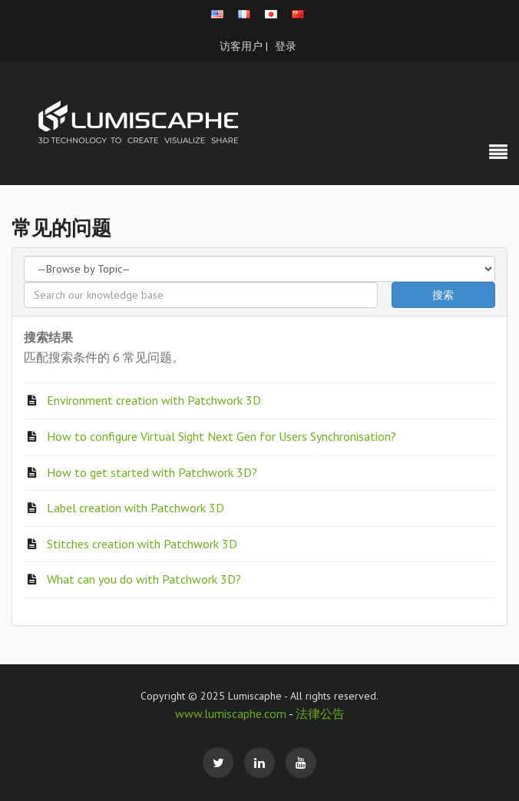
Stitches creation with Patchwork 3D (142, 543)
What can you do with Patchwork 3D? (144, 579)
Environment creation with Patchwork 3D (154, 400)
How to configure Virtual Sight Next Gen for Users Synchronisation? (221, 436)
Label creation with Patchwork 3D (135, 507)
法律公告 (320, 713)
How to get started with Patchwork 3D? (152, 472)
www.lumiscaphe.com (232, 713)
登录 (285, 46)
